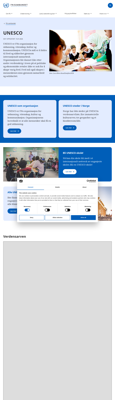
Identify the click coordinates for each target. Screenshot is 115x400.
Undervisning (24, 14)
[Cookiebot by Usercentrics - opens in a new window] (88, 181)
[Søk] (110, 5)
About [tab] (84, 187)
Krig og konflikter (70, 13)
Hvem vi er (103, 14)
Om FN (8, 14)
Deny (31, 217)
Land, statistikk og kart (47, 14)
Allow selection (57, 217)
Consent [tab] (30, 187)
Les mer (15, 131)
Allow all (83, 217)
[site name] (15, 5)
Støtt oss (87, 14)
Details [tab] (57, 187)
